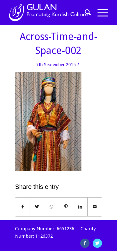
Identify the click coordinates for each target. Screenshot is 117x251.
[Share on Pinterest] (66, 207)
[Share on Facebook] (22, 207)
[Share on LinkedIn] (80, 207)
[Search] (85, 12)
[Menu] (99, 12)
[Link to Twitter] (97, 243)
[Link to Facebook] (85, 243)
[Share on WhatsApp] (51, 207)
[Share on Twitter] (37, 207)
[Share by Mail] (95, 207)
